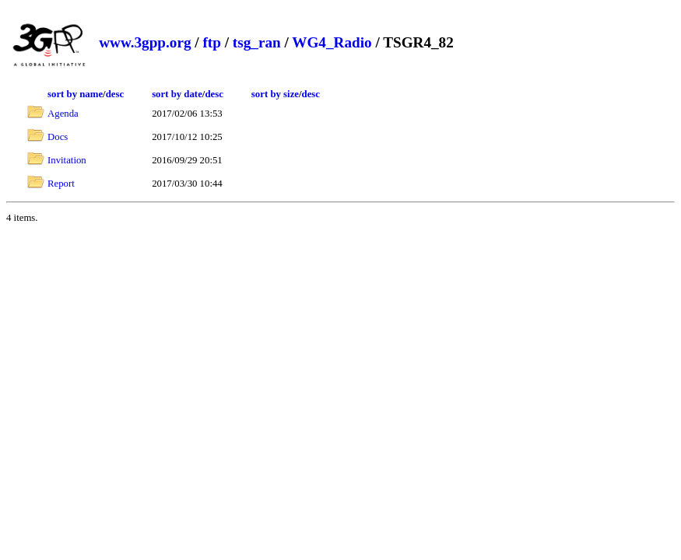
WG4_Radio (331, 42)
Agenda (63, 113)
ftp (211, 42)
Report (61, 183)
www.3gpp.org (145, 42)
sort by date (177, 94)
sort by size (275, 94)
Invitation (66, 160)
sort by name (75, 94)
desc (115, 94)
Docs (57, 136)
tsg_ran (257, 42)
